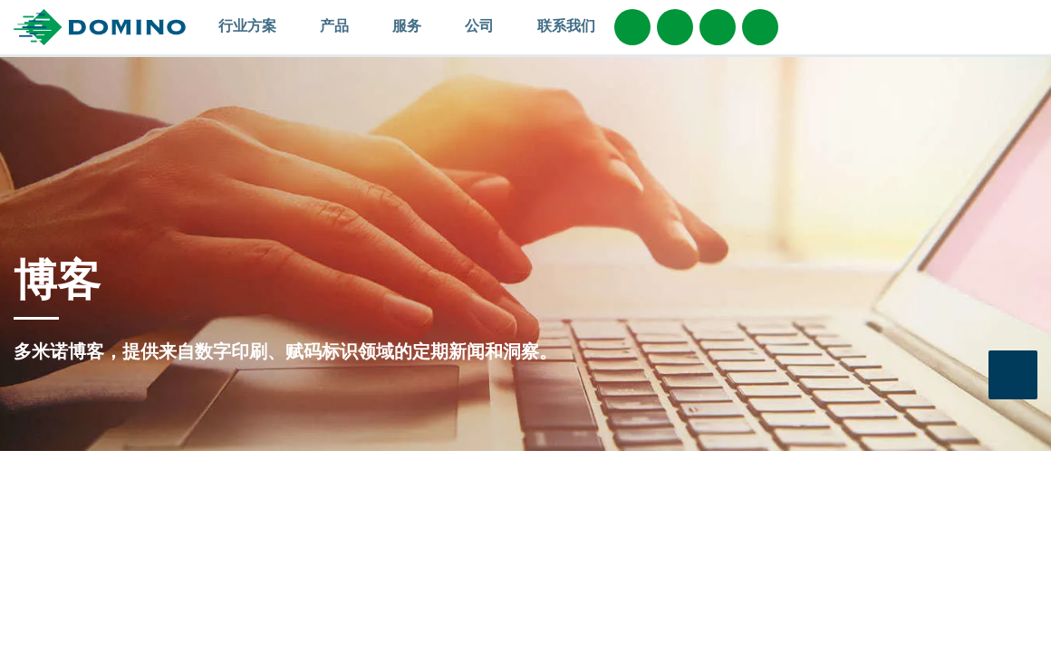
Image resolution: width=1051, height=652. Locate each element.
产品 (343, 25)
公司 (488, 25)
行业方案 (256, 25)
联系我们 (566, 25)
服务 (415, 25)
